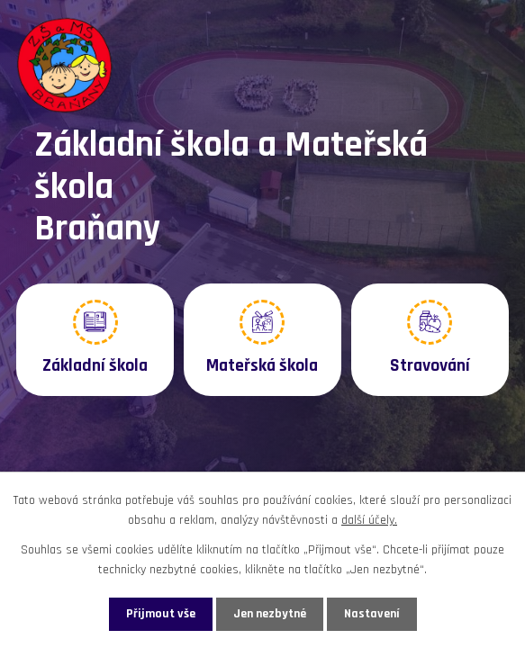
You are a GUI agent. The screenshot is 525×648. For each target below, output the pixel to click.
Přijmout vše (160, 614)
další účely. (369, 520)
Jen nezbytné (269, 614)
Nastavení (372, 614)
